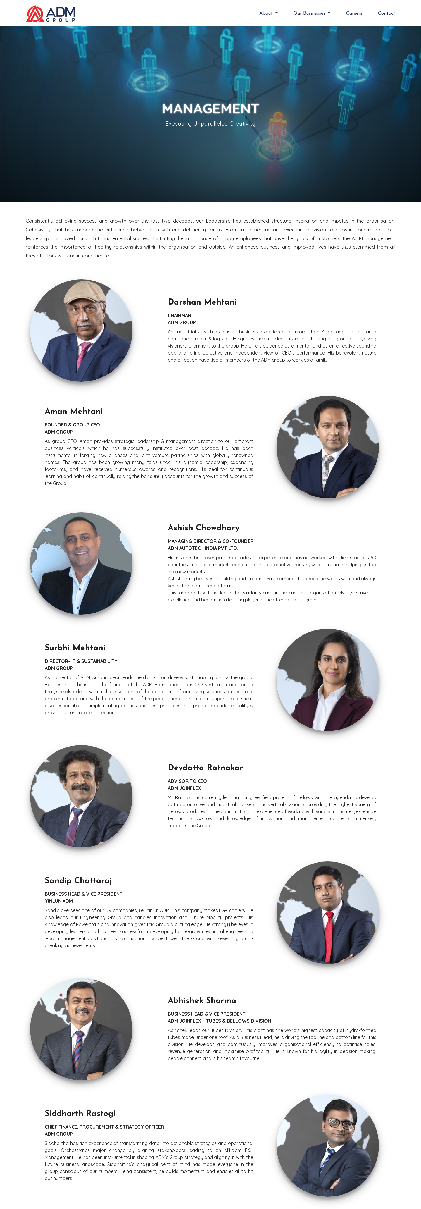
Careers (354, 13)
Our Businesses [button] (310, 13)
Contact (386, 13)
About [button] (266, 13)
